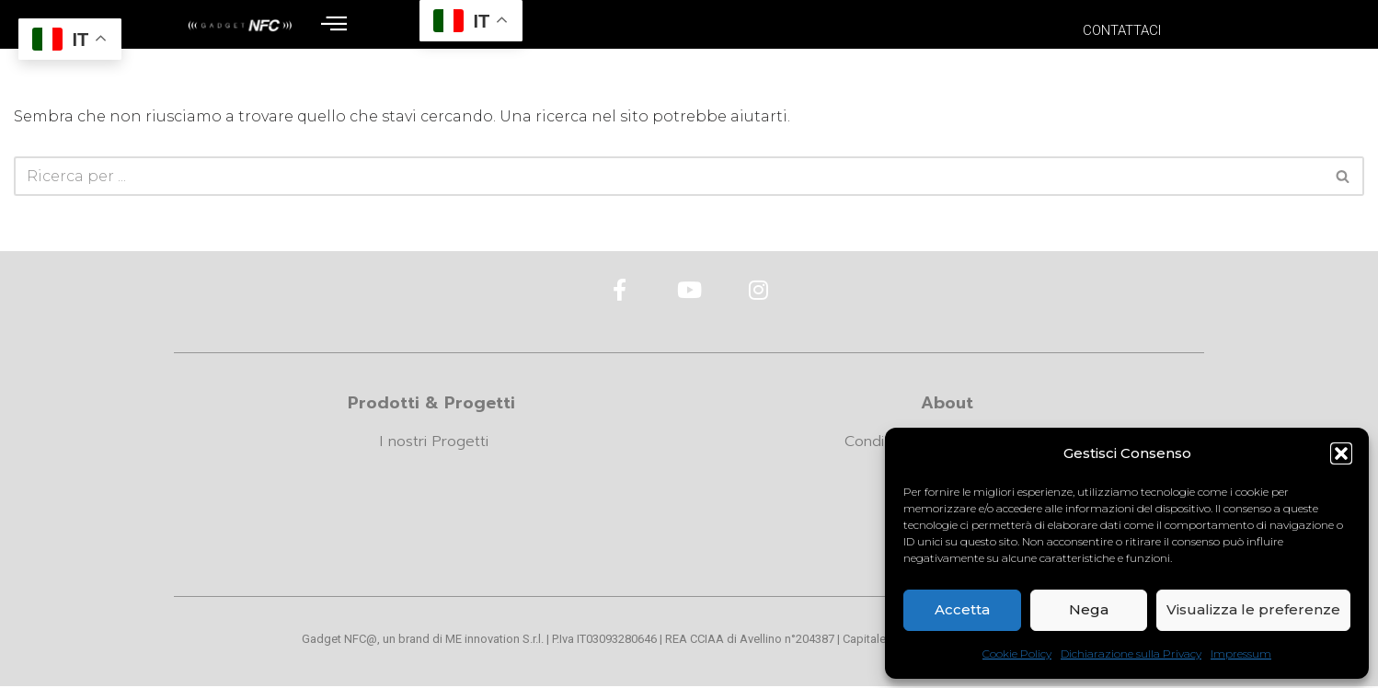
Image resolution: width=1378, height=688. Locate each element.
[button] (1341, 453)
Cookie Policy (1016, 653)
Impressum (1241, 653)
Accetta (962, 609)
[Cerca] (668, 176)
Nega (1088, 609)
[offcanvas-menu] (334, 24)
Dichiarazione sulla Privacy (1131, 653)
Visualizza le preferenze (1253, 609)
